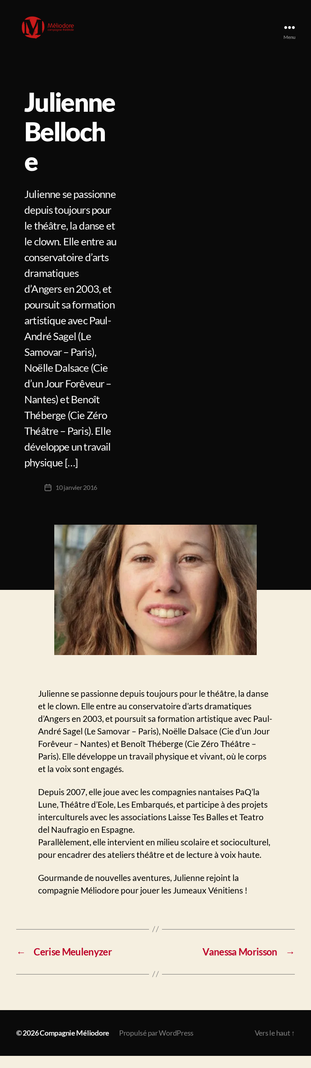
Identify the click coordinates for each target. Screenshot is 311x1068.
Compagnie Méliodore (74, 1044)
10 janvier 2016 (76, 499)
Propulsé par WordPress (156, 1044)
